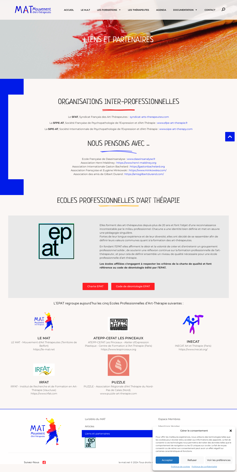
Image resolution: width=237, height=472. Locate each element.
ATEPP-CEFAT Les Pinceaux (118, 338)
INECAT (193, 342)
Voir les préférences (219, 460)
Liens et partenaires (97, 433)
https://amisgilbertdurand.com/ (144, 174)
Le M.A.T (85, 10)
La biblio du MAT (95, 419)
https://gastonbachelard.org (147, 166)
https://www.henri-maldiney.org (136, 162)
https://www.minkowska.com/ (147, 170)
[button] (230, 430)
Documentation (185, 9)
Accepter (167, 460)
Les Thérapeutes (138, 10)
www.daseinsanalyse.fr (141, 158)
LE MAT (44, 338)
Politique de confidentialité (204, 466)
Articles (89, 426)
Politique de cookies (180, 466)
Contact (210, 10)
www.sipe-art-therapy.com (176, 129)
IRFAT (44, 382)
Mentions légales (169, 426)
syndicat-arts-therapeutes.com (149, 116)
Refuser (192, 460)
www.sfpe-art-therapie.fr (172, 122)
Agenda (161, 10)
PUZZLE (118, 382)
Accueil (69, 10)
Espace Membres (169, 419)
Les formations (109, 9)
